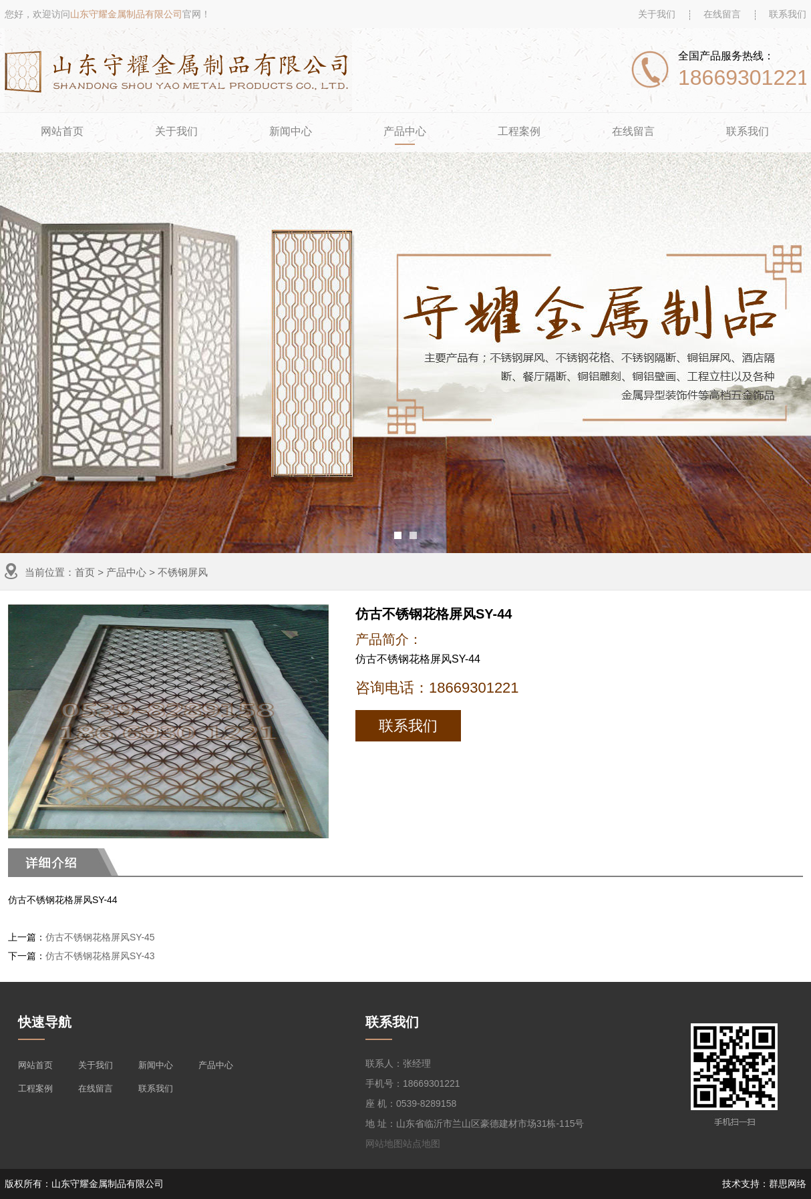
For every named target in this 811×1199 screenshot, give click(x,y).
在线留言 (722, 14)
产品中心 (404, 131)
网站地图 (384, 1143)
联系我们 (787, 14)
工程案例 (519, 131)
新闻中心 (290, 131)
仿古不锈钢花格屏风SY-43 (100, 956)
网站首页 (62, 131)
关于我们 (656, 14)
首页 (85, 572)
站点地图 (421, 1143)
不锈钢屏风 (183, 572)
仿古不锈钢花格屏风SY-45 (100, 937)
